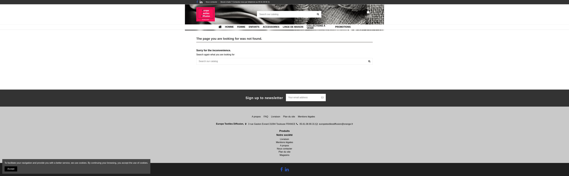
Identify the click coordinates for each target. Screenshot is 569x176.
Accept (10, 169)
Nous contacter (212, 2)
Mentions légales (306, 116)
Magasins (284, 155)
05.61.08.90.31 (307, 124)
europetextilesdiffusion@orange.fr (336, 124)
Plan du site (289, 116)
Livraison (275, 116)
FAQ (266, 116)
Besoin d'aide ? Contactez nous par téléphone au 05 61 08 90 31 (245, 2)
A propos (256, 116)
